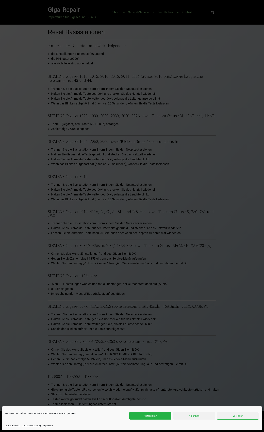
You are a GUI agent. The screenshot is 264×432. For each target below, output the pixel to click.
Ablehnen (194, 415)
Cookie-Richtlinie (12, 425)
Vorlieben (238, 415)
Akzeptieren (150, 415)
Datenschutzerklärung (31, 425)
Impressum (48, 425)
